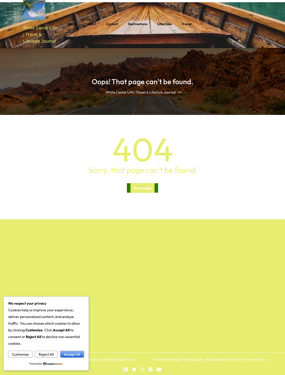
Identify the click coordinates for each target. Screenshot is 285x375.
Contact (112, 24)
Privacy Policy (255, 359)
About (91, 24)
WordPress (233, 359)
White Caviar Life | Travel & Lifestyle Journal (40, 34)
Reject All (46, 354)
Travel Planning (165, 359)
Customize (20, 354)
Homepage (142, 188)
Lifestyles (164, 24)
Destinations (137, 24)
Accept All (72, 354)
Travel (186, 24)
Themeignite (193, 359)
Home (72, 24)
